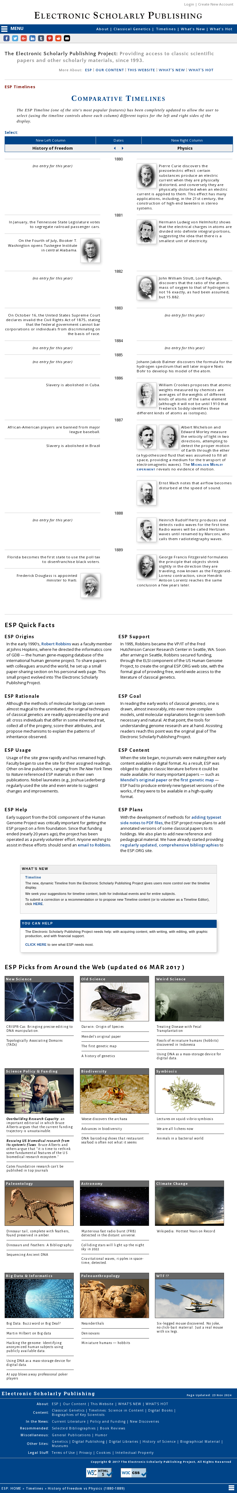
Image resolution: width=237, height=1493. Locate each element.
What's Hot (221, 29)
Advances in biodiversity (101, 1129)
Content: (41, 1412)
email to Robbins (94, 845)
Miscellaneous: (35, 1435)
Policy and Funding (108, 1421)
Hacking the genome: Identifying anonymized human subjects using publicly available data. (35, 1347)
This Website (103, 1404)
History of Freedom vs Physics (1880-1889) (87, 1488)
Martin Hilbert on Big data (28, 1333)
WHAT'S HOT (201, 70)
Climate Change (172, 1184)
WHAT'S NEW (172, 70)
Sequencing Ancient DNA (27, 1254)
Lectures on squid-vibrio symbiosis (185, 1119)
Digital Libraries (124, 1441)
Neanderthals (92, 1323)
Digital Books (161, 1410)
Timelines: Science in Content (117, 1410)
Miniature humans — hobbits (105, 1343)
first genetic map (198, 780)
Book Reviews (112, 1428)
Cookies (104, 1452)
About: (43, 1404)
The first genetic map (99, 1046)
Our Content (75, 1404)
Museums (60, 1446)
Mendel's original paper (144, 780)
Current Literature (69, 1421)
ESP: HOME (12, 1488)
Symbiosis (166, 1071)
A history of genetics (98, 1056)
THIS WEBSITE (141, 70)
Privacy (86, 1452)
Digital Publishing (89, 1441)
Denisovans (90, 1333)
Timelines (166, 29)
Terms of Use (64, 1452)
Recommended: (34, 1428)
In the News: (37, 1421)
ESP (88, 70)
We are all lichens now (175, 1129)
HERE (38, 904)
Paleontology (19, 1184)
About (103, 29)
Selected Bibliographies (74, 1428)
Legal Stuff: (38, 1452)
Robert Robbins (56, 644)
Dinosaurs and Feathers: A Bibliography (39, 1245)
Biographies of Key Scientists (78, 1414)
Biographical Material (200, 1441)
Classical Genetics (133, 29)
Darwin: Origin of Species (102, 1026)
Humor (101, 1435)
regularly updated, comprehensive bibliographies (169, 845)
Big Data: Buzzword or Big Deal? (33, 1323)
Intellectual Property (134, 1452)
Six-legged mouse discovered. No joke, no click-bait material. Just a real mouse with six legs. (190, 1327)
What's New (193, 29)
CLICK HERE (36, 944)
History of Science (160, 1441)
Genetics (60, 1441)
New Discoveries (145, 1421)
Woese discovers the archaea (104, 1119)
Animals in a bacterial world (180, 1138)
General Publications (72, 1435)
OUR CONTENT (110, 70)
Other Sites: (38, 1443)
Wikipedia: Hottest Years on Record (186, 1231)
